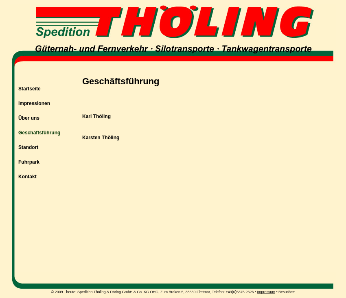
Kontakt (27, 177)
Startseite (29, 89)
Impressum (266, 292)
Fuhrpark (28, 162)
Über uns (28, 118)
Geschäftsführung (39, 133)
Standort (28, 147)
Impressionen (34, 103)
